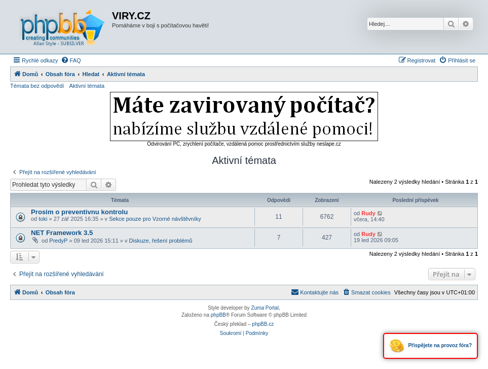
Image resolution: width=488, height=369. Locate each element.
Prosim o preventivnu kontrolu (79, 212)
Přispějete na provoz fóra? (430, 346)
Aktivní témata (86, 86)
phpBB (218, 315)
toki (43, 219)
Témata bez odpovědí (37, 86)
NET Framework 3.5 (62, 233)
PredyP (58, 241)
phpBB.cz (263, 324)
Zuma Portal (264, 308)
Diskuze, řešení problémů (161, 241)
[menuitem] (71, 60)
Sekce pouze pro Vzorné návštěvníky (155, 219)
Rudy (368, 213)
